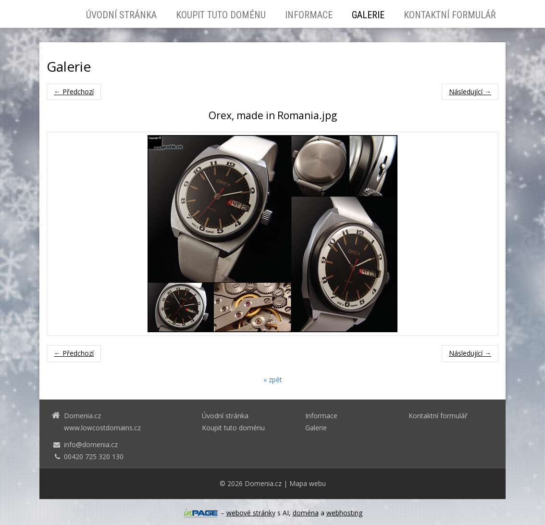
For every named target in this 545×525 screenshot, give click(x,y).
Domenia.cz (263, 483)
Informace (309, 15)
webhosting (344, 512)
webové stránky (250, 512)
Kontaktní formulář (450, 15)
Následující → (470, 91)
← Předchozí (74, 91)
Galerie (368, 15)
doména (306, 512)
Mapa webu (307, 483)
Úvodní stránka (121, 15)
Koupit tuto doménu (221, 15)
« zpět (272, 379)
